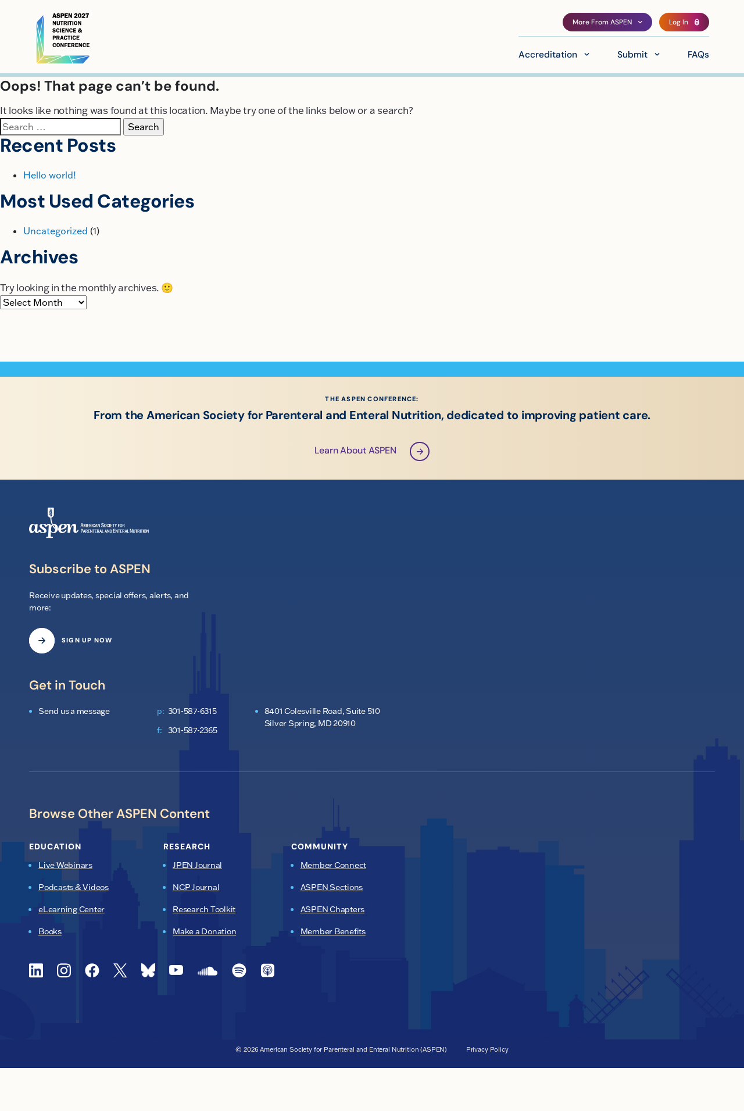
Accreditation (547, 55)
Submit (632, 55)
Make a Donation (204, 932)
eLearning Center (71, 910)
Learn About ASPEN (372, 452)
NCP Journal (196, 888)
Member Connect (334, 865)
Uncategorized (55, 231)
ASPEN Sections (332, 888)
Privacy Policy (487, 1049)
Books (50, 932)
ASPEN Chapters (333, 910)
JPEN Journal (197, 865)
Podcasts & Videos (73, 888)
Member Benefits (333, 932)
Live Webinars (65, 865)
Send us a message (74, 711)
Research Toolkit (204, 910)
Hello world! (49, 175)
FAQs (698, 55)
